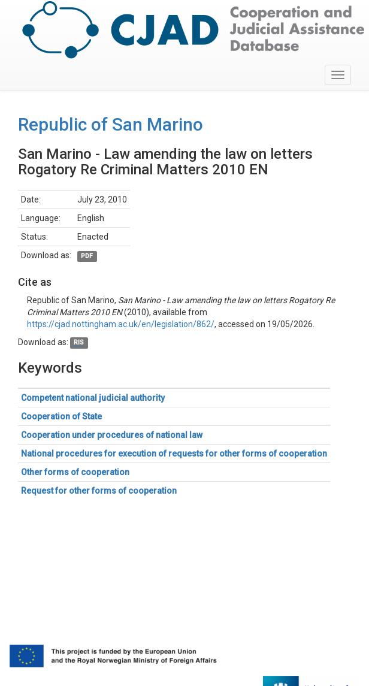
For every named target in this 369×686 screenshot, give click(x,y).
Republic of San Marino (110, 124)
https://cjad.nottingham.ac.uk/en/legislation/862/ (120, 324)
